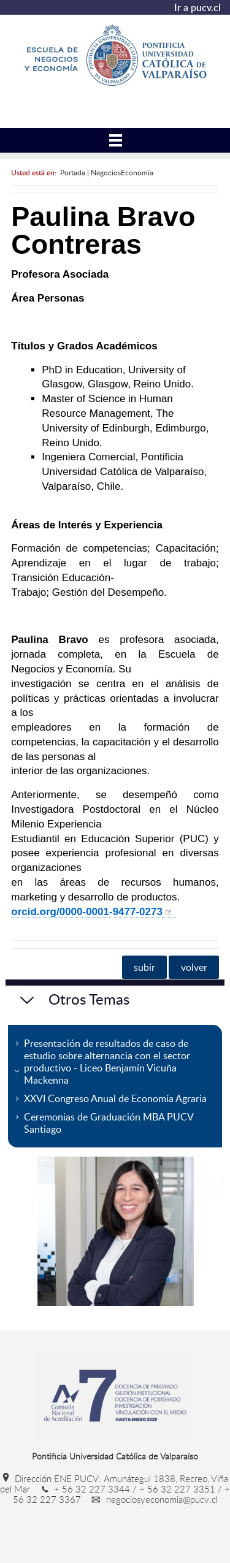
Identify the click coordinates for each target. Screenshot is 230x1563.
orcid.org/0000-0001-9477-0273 (87, 912)
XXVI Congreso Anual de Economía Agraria (115, 1098)
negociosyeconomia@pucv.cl (150, 1499)
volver (194, 967)
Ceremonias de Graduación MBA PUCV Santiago (109, 1123)
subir (144, 967)
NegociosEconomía (122, 172)
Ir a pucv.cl (197, 7)
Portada (72, 172)
